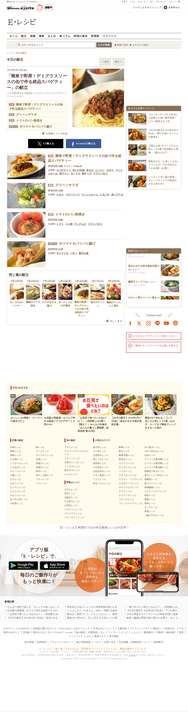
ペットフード (76, 636)
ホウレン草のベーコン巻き (142, 298)
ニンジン (100, 170)
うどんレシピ (99, 479)
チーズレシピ (42, 451)
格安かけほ (39, 632)
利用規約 (41, 642)
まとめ (52, 36)
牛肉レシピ (15, 447)
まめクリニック (81, 628)
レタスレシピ (71, 474)
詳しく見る (116, 321)
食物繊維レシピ (152, 487)
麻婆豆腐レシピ (126, 455)
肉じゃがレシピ (101, 459)
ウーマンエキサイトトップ (147, 7)
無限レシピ (150, 499)
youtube (166, 323)
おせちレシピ (71, 489)
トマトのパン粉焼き (29, 120)
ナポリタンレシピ (127, 475)
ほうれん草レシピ (19, 499)
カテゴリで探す (140, 45)
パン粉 (69, 224)
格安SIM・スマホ (174, 628)
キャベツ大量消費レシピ (156, 459)
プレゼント (161, 2)
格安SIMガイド (11, 632)
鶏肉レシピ (15, 455)
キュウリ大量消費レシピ (156, 467)
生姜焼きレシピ (101, 455)
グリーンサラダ (26, 114)
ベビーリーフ (72, 194)
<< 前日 (105, 61)
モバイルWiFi (55, 632)
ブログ (146, 628)
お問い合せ (110, 642)
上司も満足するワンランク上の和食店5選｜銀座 (152, 614)
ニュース (136, 632)
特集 (33, 36)
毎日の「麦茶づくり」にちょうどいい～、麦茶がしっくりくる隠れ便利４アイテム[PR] (113, 614)
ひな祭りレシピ (72, 501)
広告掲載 (123, 642)
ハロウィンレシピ (73, 509)
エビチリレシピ (126, 463)
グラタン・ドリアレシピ (131, 479)
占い (152, 2)
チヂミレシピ (125, 491)
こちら (131, 655)
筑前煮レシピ (99, 463)
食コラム (64, 36)
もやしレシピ (16, 483)
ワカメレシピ (42, 479)
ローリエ (76, 173)
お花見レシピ (71, 505)
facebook (130, 323)
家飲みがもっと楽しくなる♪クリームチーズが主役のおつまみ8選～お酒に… (163, 164)
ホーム (14, 36)
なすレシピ (15, 479)
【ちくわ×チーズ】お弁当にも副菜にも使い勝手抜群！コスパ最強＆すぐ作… (163, 117)
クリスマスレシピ (73, 513)
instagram (148, 323)
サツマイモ (62, 253)
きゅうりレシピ (18, 495)
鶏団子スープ (135, 283)
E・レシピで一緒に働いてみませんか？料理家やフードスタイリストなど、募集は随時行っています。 (94, 648)
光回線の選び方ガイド (45, 628)
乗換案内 (148, 632)
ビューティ (143, 2)
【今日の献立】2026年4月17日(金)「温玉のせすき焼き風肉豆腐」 (42, 617)
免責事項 (158, 642)
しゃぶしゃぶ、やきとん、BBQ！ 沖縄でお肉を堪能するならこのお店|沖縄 (107, 610)
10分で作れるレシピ (154, 451)
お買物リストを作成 (56, 133)
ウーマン (113, 632)
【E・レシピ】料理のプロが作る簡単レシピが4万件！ (94, 527)
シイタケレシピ (72, 466)
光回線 (26, 632)
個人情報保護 (83, 642)
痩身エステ (100, 636)
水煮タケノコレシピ (74, 462)
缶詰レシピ (150, 455)
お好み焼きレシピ (102, 471)
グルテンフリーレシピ (155, 491)
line (157, 323)
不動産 (159, 632)
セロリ (110, 170)
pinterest (175, 323)
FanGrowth (64, 628)
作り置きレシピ (152, 447)
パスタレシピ (125, 471)
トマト (60, 224)
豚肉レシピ (15, 451)
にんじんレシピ (18, 491)
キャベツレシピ (18, 471)
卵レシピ (40, 447)
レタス (60, 194)
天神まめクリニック (104, 628)
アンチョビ (80, 224)
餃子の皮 (84, 253)
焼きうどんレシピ (102, 483)
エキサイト (174, 7)
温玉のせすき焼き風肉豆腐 (142, 267)
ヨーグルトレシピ (44, 455)
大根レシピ (15, 475)
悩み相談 (80, 632)
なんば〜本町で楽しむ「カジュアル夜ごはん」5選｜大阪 (37, 607)
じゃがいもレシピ (19, 463)
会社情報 (29, 642)
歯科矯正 (171, 632)
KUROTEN (24, 628)
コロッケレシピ (126, 499)
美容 (181, 632)
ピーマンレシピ (18, 487)
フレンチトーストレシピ (131, 503)
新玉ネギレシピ (72, 470)
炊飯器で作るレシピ (154, 471)
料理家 (95, 36)
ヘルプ (97, 642)
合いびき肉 (79, 170)
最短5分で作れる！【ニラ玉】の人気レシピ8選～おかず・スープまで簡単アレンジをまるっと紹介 (119, 617)
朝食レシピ (150, 503)
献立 (24, 36)
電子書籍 (114, 636)
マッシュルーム (90, 194)
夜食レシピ (150, 511)
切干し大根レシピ (44, 475)
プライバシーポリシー (61, 642)
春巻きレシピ (125, 459)
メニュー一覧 (174, 2)
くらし (133, 2)
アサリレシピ (71, 447)
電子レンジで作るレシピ (156, 475)
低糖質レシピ (151, 479)
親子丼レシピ (99, 447)
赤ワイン (64, 173)
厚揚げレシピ (42, 463)
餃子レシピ (124, 451)
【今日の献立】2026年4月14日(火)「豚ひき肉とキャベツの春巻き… (163, 133)
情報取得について (140, 642)
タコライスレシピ (127, 495)
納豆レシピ (41, 471)
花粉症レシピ (71, 497)
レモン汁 (105, 194)
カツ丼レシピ (99, 451)
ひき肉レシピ (16, 459)
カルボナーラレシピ (129, 483)
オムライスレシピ (127, 467)
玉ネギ (90, 170)
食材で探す (123, 45)
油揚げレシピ (42, 467)
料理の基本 (81, 36)
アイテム (135, 628)
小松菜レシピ (16, 503)
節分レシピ (69, 493)
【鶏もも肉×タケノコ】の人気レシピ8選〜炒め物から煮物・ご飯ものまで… (163, 149)
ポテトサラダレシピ (129, 487)
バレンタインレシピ (74, 517)
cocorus (69, 632)
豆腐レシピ (41, 459)
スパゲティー (63, 170)
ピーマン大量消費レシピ (156, 463)
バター (74, 253)
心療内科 (122, 628)
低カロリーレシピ (153, 483)
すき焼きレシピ (101, 467)
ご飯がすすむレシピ (154, 515)
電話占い (157, 628)
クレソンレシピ (72, 458)
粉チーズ (87, 173)
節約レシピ (150, 495)
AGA (88, 636)
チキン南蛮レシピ (102, 475)
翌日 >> (118, 61)
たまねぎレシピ (18, 467)
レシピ (124, 632)
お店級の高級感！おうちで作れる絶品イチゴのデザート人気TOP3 (42, 610)
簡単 (41, 36)
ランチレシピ (151, 507)
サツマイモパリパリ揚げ (36, 126)
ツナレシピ (41, 483)
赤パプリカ (117, 194)
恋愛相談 (93, 632)
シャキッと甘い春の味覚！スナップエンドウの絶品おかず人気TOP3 (162, 180)
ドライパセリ (100, 173)
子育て (125, 2)
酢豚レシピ (124, 447)
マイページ (109, 36)
